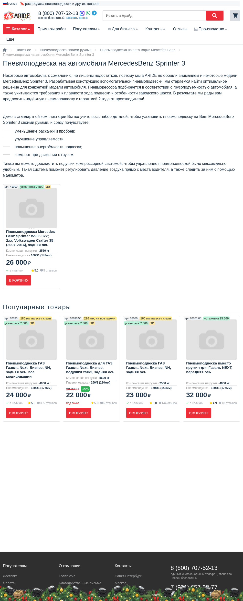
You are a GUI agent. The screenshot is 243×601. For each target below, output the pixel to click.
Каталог (18, 29)
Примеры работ (52, 29)
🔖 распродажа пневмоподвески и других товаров (59, 4)
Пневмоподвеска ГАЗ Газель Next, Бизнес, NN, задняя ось (148, 367)
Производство (211, 29)
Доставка (10, 576)
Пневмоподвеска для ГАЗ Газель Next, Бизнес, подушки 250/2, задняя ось (90, 367)
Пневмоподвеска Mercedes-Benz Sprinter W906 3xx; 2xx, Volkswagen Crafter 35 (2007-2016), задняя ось (31, 238)
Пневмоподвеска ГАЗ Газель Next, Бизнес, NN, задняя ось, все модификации (28, 369)
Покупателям (87, 29)
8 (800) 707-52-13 (58, 13)
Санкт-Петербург (128, 576)
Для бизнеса (122, 29)
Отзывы (180, 29)
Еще (10, 39)
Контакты (156, 29)
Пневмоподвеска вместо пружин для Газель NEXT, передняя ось (209, 367)
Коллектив (67, 576)
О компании (69, 566)
